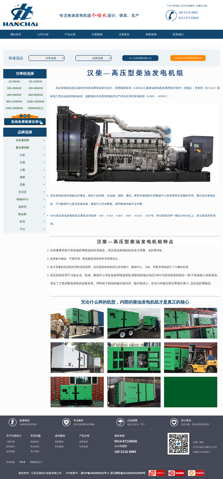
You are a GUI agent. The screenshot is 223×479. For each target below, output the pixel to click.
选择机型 (34, 441)
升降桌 (22, 462)
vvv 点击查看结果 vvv (140, 58)
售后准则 (34, 451)
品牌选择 (83, 441)
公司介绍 (43, 34)
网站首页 (15, 34)
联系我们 (178, 34)
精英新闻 (151, 34)
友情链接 (10, 451)
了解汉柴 (10, 441)
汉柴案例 (97, 34)
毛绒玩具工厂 (36, 462)
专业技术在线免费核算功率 (188, 58)
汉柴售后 (124, 34)
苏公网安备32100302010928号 (127, 473)
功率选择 (83, 446)
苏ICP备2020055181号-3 (95, 473)
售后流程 (34, 446)
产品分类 (70, 34)
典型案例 (59, 441)
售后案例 (59, 446)
